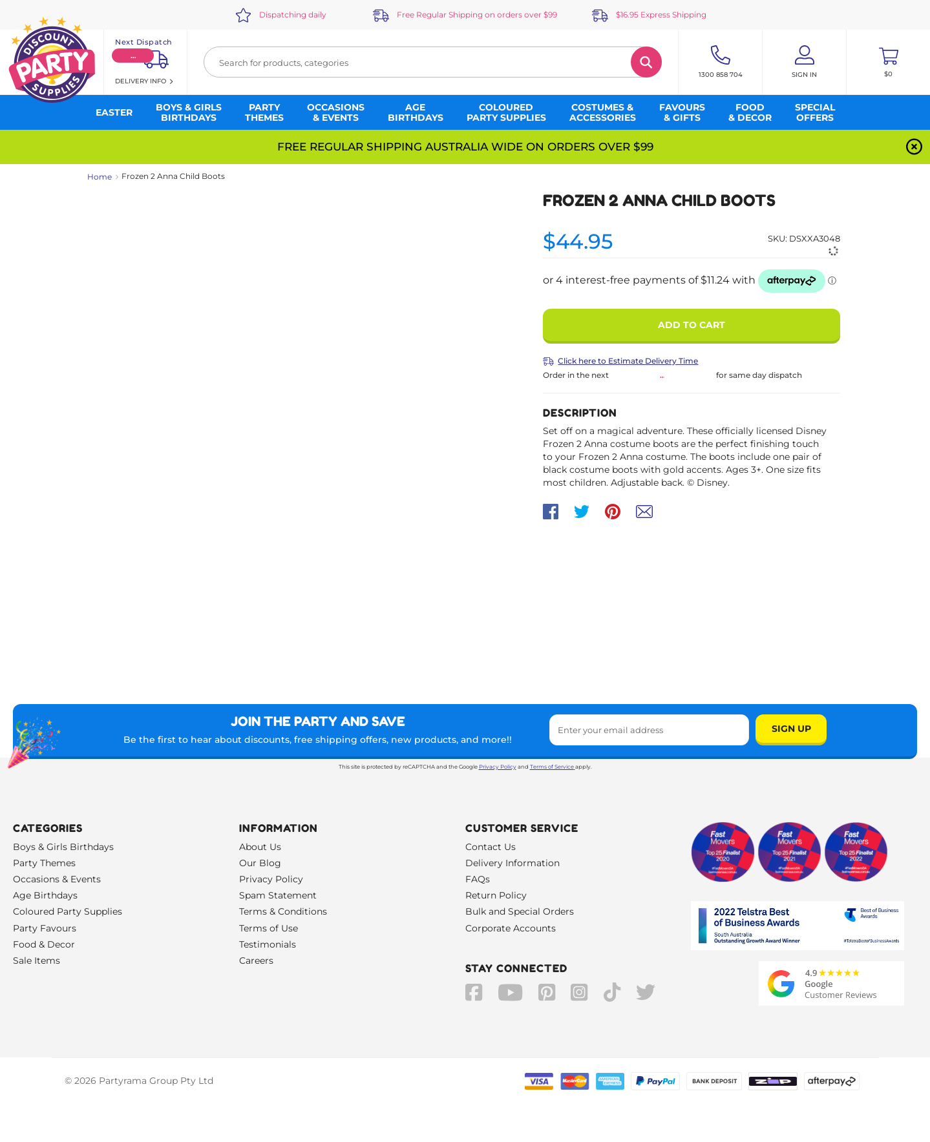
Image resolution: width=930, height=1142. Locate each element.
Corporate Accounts (510, 928)
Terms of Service (552, 766)
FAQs (477, 879)
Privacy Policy (497, 766)
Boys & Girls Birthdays (63, 847)
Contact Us (490, 847)
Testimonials (267, 944)
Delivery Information (512, 863)
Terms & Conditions (283, 911)
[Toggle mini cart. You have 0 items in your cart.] (888, 62)
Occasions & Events (57, 879)
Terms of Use (268, 928)
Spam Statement (278, 895)
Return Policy (496, 895)
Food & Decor (44, 944)
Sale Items (36, 960)
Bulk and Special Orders (519, 911)
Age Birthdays (45, 895)
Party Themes (44, 863)
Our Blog (260, 863)
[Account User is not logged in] (804, 62)
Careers (256, 960)
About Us (260, 847)
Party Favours (44, 928)
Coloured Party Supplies (67, 911)
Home (99, 177)
